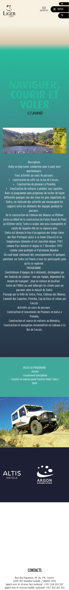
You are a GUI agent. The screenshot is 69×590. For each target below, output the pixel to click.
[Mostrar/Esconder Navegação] (58, 9)
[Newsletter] (44, 9)
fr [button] (62, 15)
